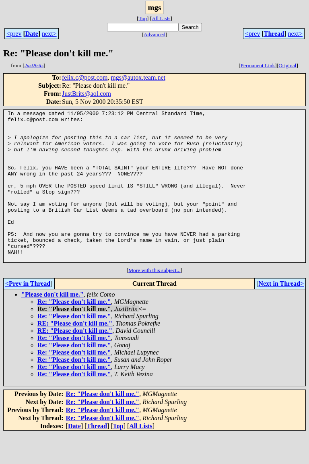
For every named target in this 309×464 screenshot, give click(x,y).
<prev (13, 33)
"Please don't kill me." (52, 324)
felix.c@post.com (84, 77)
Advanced (154, 34)
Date (31, 33)
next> (49, 33)
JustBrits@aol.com (86, 93)
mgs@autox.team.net (138, 77)
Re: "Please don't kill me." (74, 331)
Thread (274, 33)
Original (287, 65)
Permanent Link (258, 65)
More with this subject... (154, 300)
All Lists (161, 18)
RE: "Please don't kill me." (74, 353)
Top (142, 18)
